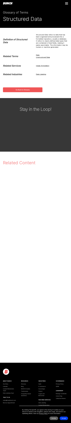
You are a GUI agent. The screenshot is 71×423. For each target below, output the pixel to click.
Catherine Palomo (61, 398)
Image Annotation (42, 66)
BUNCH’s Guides (25, 389)
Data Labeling (41, 74)
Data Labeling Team (8, 393)
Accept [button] (64, 418)
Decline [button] (53, 418)
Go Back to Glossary (23, 90)
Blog (22, 386)
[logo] (6, 372)
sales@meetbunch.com (9, 400)
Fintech (40, 391)
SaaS (39, 384)
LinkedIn (5, 386)
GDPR (57, 386)
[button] (66, 3)
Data (37, 55)
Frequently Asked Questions (26, 394)
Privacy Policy (60, 384)
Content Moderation (43, 405)
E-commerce (42, 386)
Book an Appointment (9, 402)
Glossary (23, 384)
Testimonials (24, 391)
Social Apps (41, 389)
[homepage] (8, 3)
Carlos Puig (59, 396)
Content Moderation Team (8, 389)
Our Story (5, 384)
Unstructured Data (43, 57)
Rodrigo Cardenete (61, 393)
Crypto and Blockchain (41, 394)
